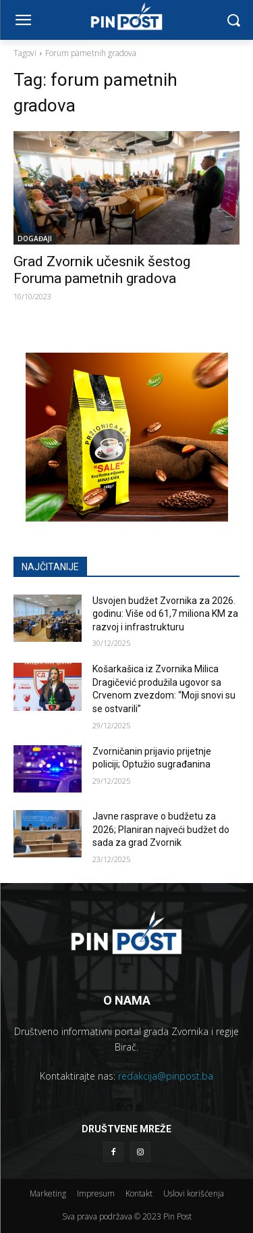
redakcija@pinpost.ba (165, 1076)
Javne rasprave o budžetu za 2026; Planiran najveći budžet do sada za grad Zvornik (160, 829)
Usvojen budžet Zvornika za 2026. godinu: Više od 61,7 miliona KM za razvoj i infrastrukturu (165, 613)
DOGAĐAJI (35, 238)
